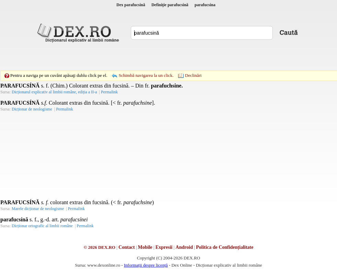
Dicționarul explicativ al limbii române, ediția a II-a (54, 92)
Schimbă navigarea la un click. (146, 75)
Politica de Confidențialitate (224, 247)
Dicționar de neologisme (32, 109)
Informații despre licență (146, 265)
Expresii (164, 247)
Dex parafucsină (130, 4)
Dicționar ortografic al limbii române (42, 225)
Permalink (109, 92)
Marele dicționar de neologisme (38, 208)
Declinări (193, 75)
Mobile (145, 247)
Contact (126, 247)
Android (184, 247)
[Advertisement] (121, 56)
